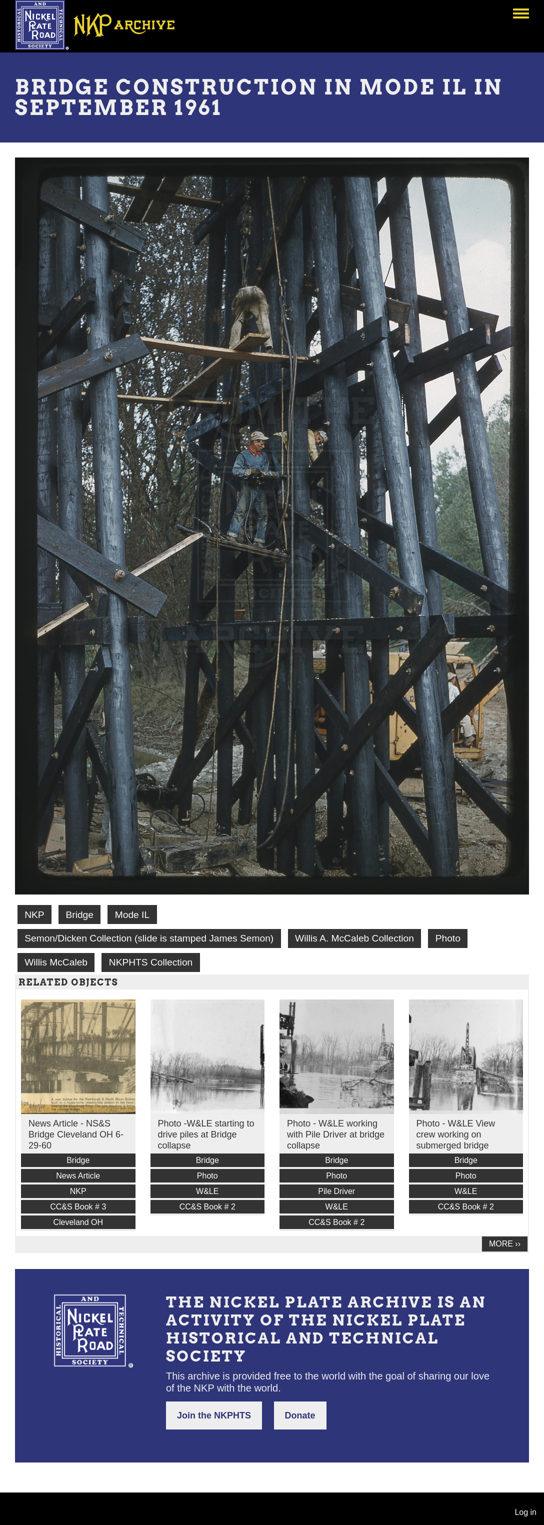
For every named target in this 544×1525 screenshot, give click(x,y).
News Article (78, 1176)
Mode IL (132, 915)
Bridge (79, 915)
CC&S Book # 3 (78, 1206)
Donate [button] (300, 1415)
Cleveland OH (78, 1222)
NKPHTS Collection (150, 962)
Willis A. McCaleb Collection (354, 938)
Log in (525, 1512)
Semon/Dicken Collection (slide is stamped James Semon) (149, 938)
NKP (34, 915)
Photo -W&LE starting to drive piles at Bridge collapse (206, 1134)
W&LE (207, 1191)
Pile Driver (336, 1191)
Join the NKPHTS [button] (214, 1415)
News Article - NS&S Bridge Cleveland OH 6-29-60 (76, 1134)
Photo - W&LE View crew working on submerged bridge (456, 1134)
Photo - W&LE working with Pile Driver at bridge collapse (335, 1134)
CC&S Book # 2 (208, 1206)
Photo (448, 938)
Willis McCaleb (56, 962)
